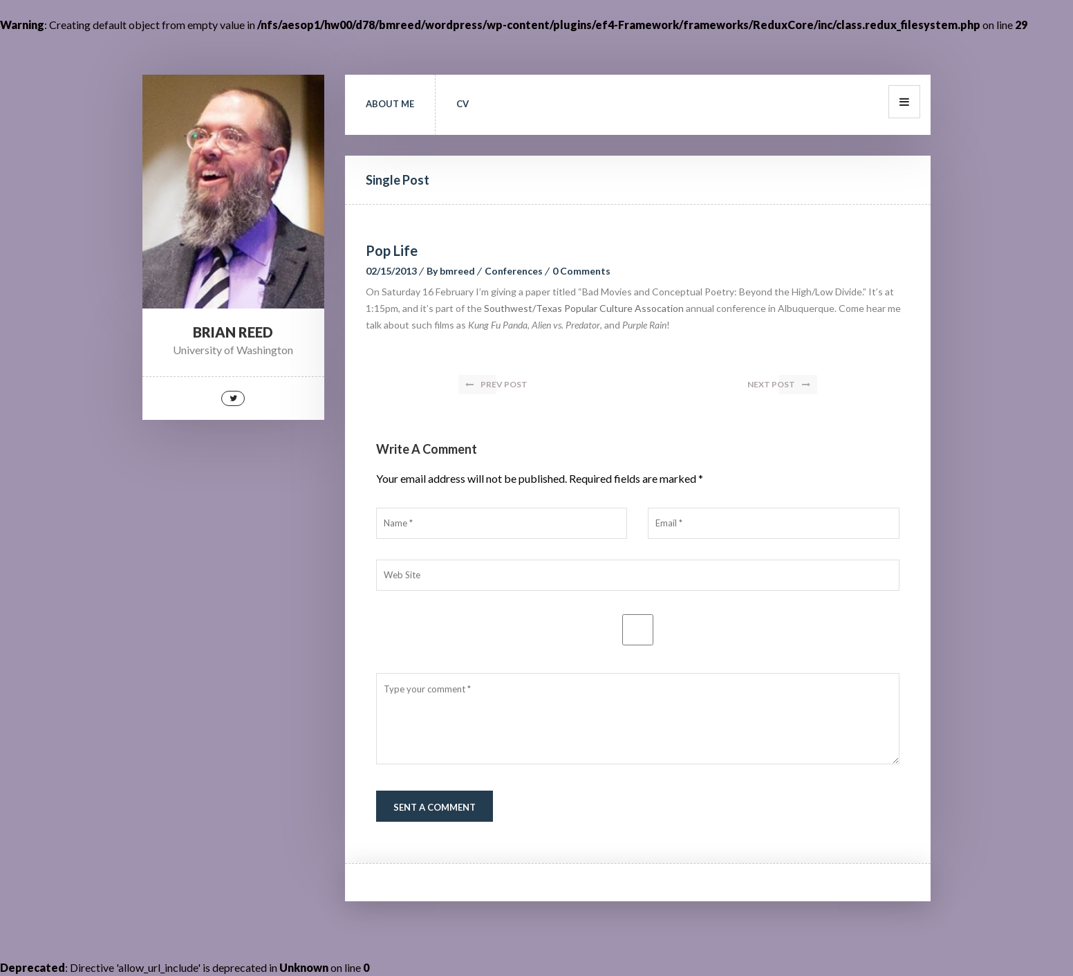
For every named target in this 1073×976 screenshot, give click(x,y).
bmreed (457, 271)
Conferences (514, 271)
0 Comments (581, 271)
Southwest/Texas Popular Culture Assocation (584, 308)
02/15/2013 (391, 271)
